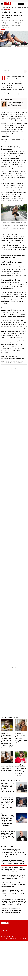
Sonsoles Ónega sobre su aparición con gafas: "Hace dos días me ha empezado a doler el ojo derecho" (20, 769)
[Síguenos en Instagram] (2, 936)
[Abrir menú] (2, 4)
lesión (3, 83)
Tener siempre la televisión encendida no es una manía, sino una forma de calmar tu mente (7, 768)
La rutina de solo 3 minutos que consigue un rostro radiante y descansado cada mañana (16, 104)
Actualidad (4, 7)
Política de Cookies (18, 938)
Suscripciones (4, 928)
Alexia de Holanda (23, 0)
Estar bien (7, 9)
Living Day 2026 (15, 0)
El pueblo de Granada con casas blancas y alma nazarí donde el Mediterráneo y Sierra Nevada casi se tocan (13, 876)
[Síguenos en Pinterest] (15, 936)
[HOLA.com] (8, 4)
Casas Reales (13, 7)
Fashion (20, 7)
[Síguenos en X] (7, 936)
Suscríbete (21, 4)
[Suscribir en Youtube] (12, 936)
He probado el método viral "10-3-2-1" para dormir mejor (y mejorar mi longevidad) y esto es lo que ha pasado (21, 738)
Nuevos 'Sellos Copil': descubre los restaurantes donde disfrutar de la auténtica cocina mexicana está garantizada (11, 911)
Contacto (3, 931)
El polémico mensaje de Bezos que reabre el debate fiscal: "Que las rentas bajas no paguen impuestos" (8, 834)
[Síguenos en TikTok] (10, 936)
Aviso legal (5, 938)
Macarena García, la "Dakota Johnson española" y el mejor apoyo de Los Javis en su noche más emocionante (13, 869)
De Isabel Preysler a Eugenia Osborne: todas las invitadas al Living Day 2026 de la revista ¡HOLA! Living (13, 884)
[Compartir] (25, 71)
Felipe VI (9, 0)
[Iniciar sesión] (26, 4)
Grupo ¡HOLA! (18, 928)
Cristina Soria (5, 70)
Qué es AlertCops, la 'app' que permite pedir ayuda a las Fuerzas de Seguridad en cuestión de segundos (8, 787)
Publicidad (4, 930)
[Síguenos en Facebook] (4, 936)
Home (2, 9)
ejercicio (10, 125)
